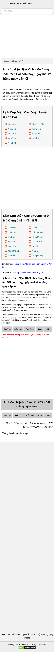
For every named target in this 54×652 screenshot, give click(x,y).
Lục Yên (12, 124)
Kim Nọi (11, 241)
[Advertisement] (27, 30)
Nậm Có (36, 251)
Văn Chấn (36, 133)
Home (6, 61)
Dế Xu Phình (38, 232)
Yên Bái (35, 138)
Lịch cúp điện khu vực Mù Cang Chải (28, 272)
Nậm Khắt (12, 255)
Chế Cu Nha (37, 228)
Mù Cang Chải (38, 124)
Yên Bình (12, 143)
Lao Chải (12, 246)
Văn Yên (12, 138)
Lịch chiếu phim (24, 4)
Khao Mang (37, 237)
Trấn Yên (12, 133)
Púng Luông (37, 255)
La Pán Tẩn (37, 241)
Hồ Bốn (11, 237)
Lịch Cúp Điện (18, 61)
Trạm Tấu (36, 129)
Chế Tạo (12, 232)
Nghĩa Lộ (12, 129)
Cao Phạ (12, 228)
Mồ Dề (35, 246)
